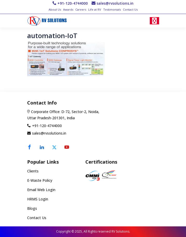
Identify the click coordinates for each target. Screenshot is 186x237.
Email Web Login (41, 189)
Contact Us (130, 9)
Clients (33, 171)
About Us (55, 9)
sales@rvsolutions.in (114, 3)
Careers (80, 9)
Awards (68, 9)
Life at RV (94, 9)
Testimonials (112, 9)
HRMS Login (37, 199)
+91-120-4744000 (72, 3)
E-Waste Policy (39, 180)
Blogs (32, 208)
